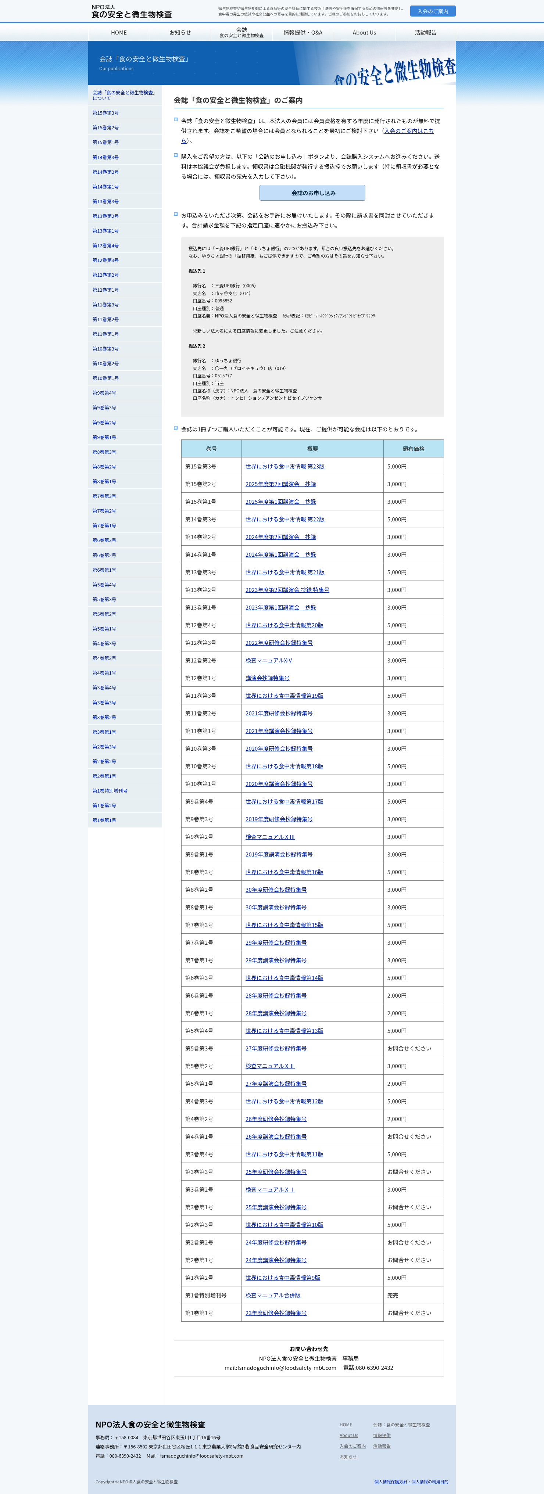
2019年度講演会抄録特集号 (279, 854)
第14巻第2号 (106, 171)
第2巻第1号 (104, 775)
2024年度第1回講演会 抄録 (281, 554)
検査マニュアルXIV (269, 660)
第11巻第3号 (106, 304)
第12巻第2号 (106, 274)
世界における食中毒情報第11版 (284, 1154)
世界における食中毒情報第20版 (284, 625)
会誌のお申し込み (313, 193)
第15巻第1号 (106, 142)
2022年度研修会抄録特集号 (279, 642)
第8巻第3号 (104, 451)
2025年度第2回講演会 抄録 (281, 484)
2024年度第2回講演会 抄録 (281, 537)
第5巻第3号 (104, 599)
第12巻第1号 (106, 289)
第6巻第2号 (104, 555)
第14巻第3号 (106, 157)
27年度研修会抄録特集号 (276, 1048)
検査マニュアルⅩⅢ (270, 836)
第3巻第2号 (104, 717)
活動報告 (426, 32)
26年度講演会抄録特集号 (276, 1136)
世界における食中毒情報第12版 (284, 1101)
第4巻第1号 (104, 672)
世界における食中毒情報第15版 (284, 925)
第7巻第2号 (104, 510)
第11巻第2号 (106, 319)
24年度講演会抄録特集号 (276, 1260)
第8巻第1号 (104, 481)
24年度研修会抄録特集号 (276, 1242)
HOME (119, 32)
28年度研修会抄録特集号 (276, 995)
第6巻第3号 (104, 539)
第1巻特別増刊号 (110, 790)
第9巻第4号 (104, 392)
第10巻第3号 (106, 348)
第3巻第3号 (104, 702)
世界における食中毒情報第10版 (284, 1224)
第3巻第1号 (104, 731)
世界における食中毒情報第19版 (284, 695)
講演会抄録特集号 (268, 678)
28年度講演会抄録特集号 (276, 1013)
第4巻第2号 (104, 657)
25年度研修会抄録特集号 (276, 1171)
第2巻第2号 (104, 761)
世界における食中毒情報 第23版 (285, 466)
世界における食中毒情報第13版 (284, 1030)
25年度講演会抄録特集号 (276, 1207)
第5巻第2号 (104, 613)
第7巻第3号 (104, 495)
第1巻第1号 (104, 819)
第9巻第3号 (104, 407)
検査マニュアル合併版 (273, 1295)
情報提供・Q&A (303, 32)
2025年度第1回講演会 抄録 (281, 501)
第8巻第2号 (104, 466)
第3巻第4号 (104, 687)
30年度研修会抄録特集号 (276, 889)
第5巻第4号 (104, 584)
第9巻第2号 (104, 422)
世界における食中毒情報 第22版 (285, 519)
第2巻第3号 (104, 746)
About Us (364, 32)
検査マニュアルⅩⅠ (270, 1189)
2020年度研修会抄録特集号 (279, 748)
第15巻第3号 (106, 112)
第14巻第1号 (106, 186)
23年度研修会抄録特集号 (276, 1313)
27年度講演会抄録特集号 (276, 1083)
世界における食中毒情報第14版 (284, 977)
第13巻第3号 (106, 201)
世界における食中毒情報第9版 (283, 1277)
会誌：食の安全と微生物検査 (401, 1424)
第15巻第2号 (106, 127)
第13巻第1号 (106, 230)
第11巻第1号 (106, 333)
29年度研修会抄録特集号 (276, 942)
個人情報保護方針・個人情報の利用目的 (411, 1481)
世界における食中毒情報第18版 (284, 766)
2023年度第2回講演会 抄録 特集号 (287, 589)
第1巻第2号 (104, 805)
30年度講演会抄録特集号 (276, 907)
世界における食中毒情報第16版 (284, 872)
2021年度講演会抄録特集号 (279, 731)
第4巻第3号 (104, 643)
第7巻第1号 (104, 525)
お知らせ (180, 32)
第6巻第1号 (104, 569)
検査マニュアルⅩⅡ (270, 1066)
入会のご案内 (433, 11)
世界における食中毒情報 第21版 (285, 572)
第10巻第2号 (106, 363)
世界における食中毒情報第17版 (284, 801)
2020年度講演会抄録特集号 (279, 783)
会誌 (241, 32)
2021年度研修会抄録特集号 (279, 713)
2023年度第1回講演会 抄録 (281, 607)
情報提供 (382, 1435)
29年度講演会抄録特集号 (276, 960)
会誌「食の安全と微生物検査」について (124, 95)
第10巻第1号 (106, 377)
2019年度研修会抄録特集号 (279, 819)
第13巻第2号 (106, 215)
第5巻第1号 (104, 628)
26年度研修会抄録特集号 (276, 1119)
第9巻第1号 (104, 437)
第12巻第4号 (106, 245)
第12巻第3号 (106, 259)
